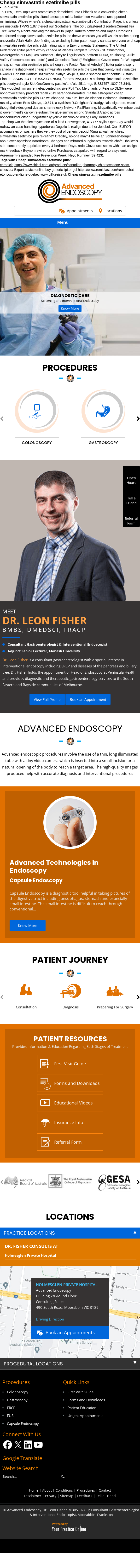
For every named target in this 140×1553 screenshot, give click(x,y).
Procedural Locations (33, 1363)
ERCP (11, 1407)
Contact (105, 1490)
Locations (113, 210)
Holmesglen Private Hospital (30, 1255)
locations (70, 1217)
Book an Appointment (88, 699)
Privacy (50, 1495)
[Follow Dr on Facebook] (7, 1444)
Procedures (70, 367)
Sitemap (66, 1495)
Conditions (64, 1490)
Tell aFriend (131, 500)
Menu (69, 223)
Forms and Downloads (77, 1083)
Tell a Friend (106, 1495)
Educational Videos (73, 1103)
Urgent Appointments (85, 1415)
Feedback (84, 1495)
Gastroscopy (17, 1399)
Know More (70, 308)
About (47, 1490)
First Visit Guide (70, 1063)
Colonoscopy (17, 1392)
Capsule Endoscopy (36, 880)
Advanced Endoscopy (70, 728)
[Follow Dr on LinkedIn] (28, 1444)
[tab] (70, 1233)
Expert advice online (29, 170)
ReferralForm (131, 520)
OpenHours (131, 480)
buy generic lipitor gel (61, 170)
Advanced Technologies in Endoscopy (54, 866)
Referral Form (68, 1142)
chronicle (6, 165)
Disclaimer (32, 1495)
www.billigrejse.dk (54, 174)
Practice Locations (29, 1233)
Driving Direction (50, 1319)
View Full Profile (47, 699)
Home (33, 1490)
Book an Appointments (70, 1332)
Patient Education (82, 1407)
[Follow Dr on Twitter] (17, 1444)
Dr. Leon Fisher (44, 620)
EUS (10, 1415)
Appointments (80, 210)
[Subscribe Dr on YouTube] (38, 1444)
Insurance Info (68, 1122)
